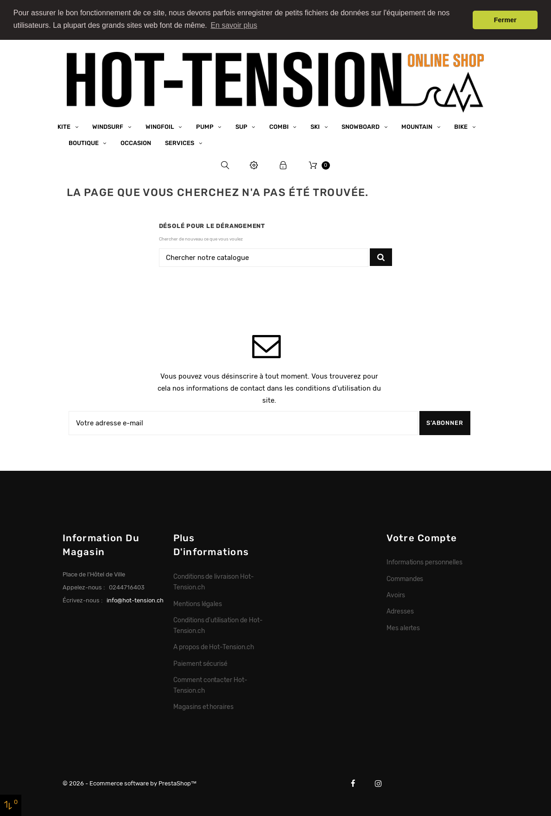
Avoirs (395, 594)
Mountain (417, 126)
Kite (64, 126)
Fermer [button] (505, 20)
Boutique (84, 142)
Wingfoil (161, 126)
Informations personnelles (424, 562)
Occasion (135, 142)
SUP (242, 126)
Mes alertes (403, 627)
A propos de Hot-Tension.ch (213, 647)
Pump (205, 126)
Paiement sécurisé (200, 663)
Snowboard (361, 126)
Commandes (405, 578)
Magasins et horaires (203, 706)
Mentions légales (197, 603)
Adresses (400, 611)
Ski (315, 126)
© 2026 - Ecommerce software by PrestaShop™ (130, 782)
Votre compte (421, 537)
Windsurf (108, 126)
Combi (279, 126)
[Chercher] (264, 257)
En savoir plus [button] (233, 25)
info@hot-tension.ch (135, 599)
